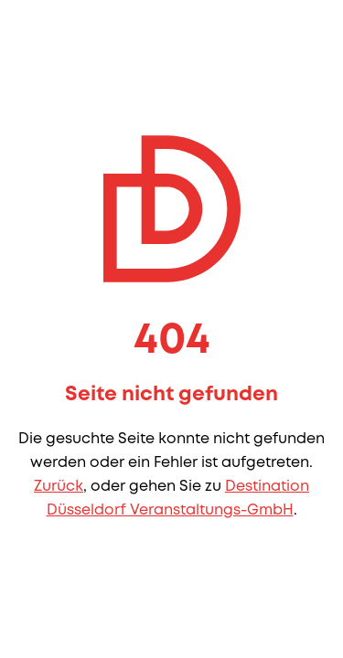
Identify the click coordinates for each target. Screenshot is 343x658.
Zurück (58, 487)
